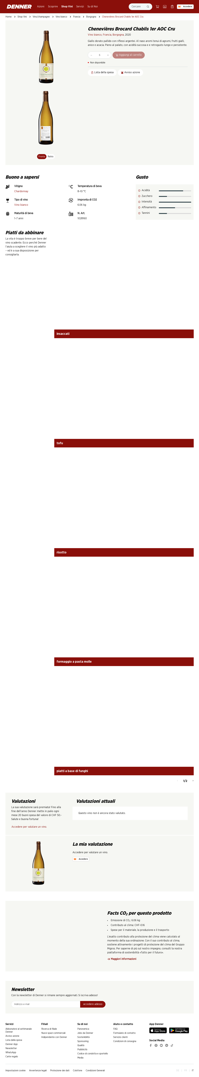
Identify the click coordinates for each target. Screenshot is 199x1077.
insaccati (63, 333)
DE (177, 1070)
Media (80, 1058)
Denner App (11, 1044)
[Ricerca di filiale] (165, 6)
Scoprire (53, 6)
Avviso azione (12, 1036)
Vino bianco (61, 17)
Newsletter (11, 1048)
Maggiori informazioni (121, 959)
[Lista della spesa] (172, 6)
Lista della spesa (13, 1040)
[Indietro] (177, 781)
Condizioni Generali (95, 1070)
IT (193, 1070)
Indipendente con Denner (54, 1037)
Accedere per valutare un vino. (29, 827)
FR (185, 1070)
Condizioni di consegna (124, 1041)
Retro (50, 156)
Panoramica (83, 1029)
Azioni (40, 6)
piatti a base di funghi (72, 771)
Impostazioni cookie (15, 1070)
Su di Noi (93, 6)
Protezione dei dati (59, 1070)
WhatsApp (10, 1052)
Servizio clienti (120, 1037)
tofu (60, 443)
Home (8, 17)
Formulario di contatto (124, 1033)
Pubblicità (82, 1049)
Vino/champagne (41, 17)
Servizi (80, 6)
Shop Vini (67, 6)
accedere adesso (92, 1004)
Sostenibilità (83, 1037)
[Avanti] (193, 781)
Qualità (80, 1045)
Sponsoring (83, 1041)
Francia (76, 17)
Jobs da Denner (85, 1033)
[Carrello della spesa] (157, 6)
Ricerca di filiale (49, 1029)
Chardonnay (21, 191)
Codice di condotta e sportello (92, 1053)
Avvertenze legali (38, 1070)
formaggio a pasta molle (74, 661)
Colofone (77, 1070)
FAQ (115, 1029)
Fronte (41, 156)
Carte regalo (11, 1056)
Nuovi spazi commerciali (53, 1033)
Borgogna (91, 17)
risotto (61, 552)
